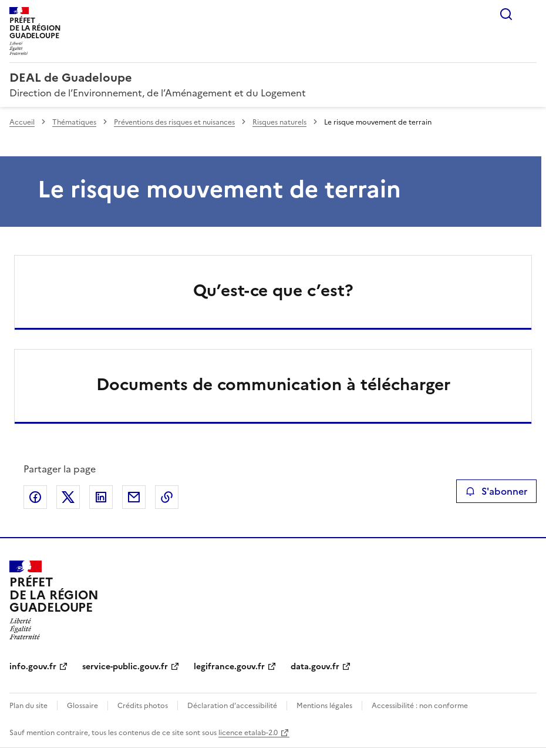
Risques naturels (279, 122)
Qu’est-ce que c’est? (273, 290)
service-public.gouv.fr (125, 666)
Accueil (22, 122)
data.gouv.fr (315, 666)
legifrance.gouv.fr (229, 666)
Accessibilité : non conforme (420, 705)
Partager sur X (68, 497)
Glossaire (82, 705)
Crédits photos (142, 705)
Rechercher (506, 14)
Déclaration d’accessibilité (232, 705)
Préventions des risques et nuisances (174, 122)
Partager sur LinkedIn (101, 497)
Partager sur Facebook (35, 497)
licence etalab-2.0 (248, 732)
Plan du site (28, 705)
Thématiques (74, 122)
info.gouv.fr (32, 666)
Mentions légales (324, 705)
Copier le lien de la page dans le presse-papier (166, 497)
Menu (529, 14)
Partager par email (134, 497)
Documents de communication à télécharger (273, 384)
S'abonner (496, 491)
